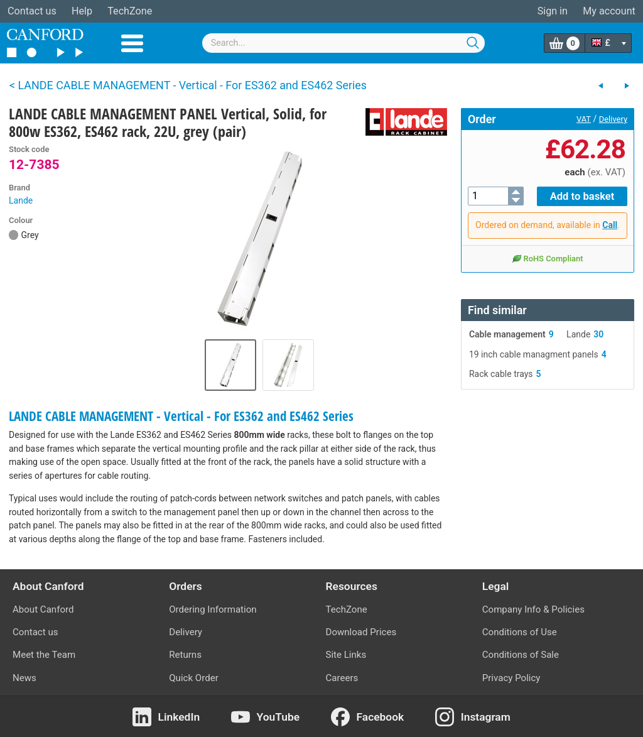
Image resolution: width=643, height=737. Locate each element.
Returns (185, 654)
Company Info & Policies (533, 609)
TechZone (129, 11)
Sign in (553, 11)
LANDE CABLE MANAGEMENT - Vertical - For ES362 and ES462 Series (181, 416)
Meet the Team (44, 654)
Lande (21, 200)
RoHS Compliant (547, 258)
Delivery (613, 119)
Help (82, 11)
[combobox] (343, 43)
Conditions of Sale (520, 654)
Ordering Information (212, 609)
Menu (132, 43)
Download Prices (361, 632)
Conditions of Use (519, 632)
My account (609, 11)
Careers (342, 678)
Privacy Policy (511, 678)
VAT (583, 119)
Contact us (32, 11)
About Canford (43, 609)
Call (609, 224)
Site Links (346, 654)
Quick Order (194, 678)
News (24, 678)
